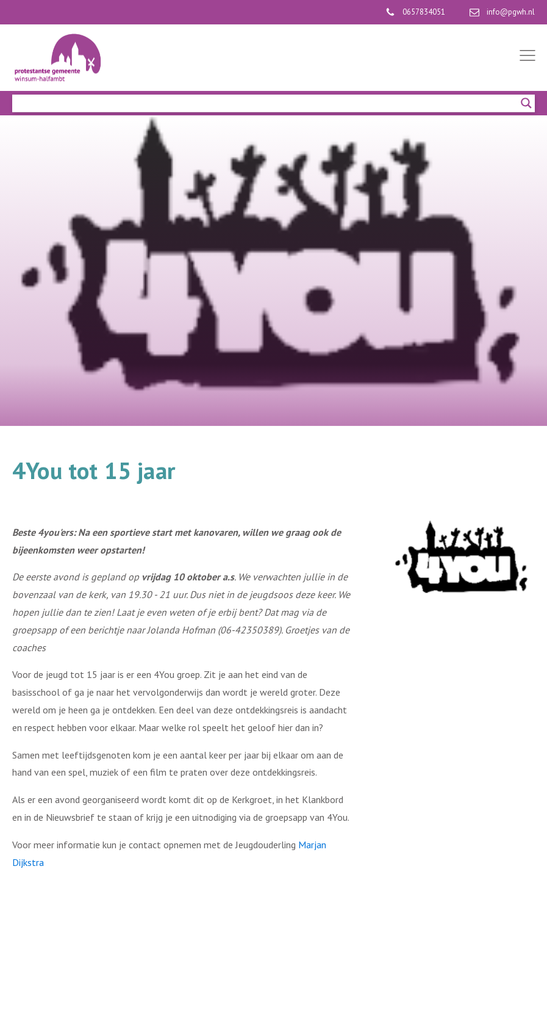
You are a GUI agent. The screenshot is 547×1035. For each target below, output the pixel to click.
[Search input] (268, 103)
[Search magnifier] (526, 103)
